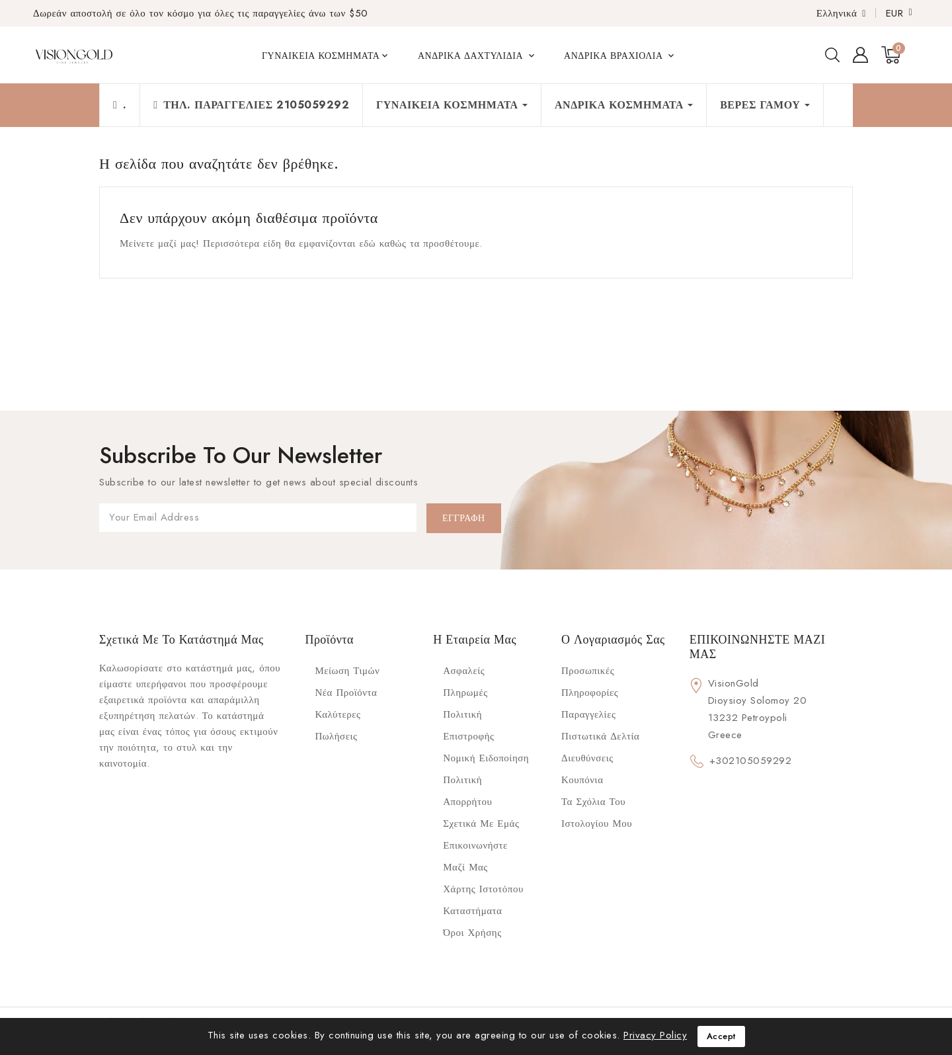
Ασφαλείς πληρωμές (465, 681)
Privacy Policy (655, 1035)
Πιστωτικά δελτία (600, 736)
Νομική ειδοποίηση (486, 758)
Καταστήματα (472, 911)
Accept (721, 1036)
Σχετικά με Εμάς (481, 823)
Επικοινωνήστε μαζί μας (475, 856)
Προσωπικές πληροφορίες (589, 681)
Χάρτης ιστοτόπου (483, 889)
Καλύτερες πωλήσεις (337, 725)
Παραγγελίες (588, 714)
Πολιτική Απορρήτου (467, 791)
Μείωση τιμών (347, 670)
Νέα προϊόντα (346, 692)
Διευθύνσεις (587, 758)
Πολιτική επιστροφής (468, 725)
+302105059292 (750, 760)
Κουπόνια (582, 780)
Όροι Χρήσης (472, 932)
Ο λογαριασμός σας (613, 639)
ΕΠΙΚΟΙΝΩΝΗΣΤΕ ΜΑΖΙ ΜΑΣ (758, 647)
